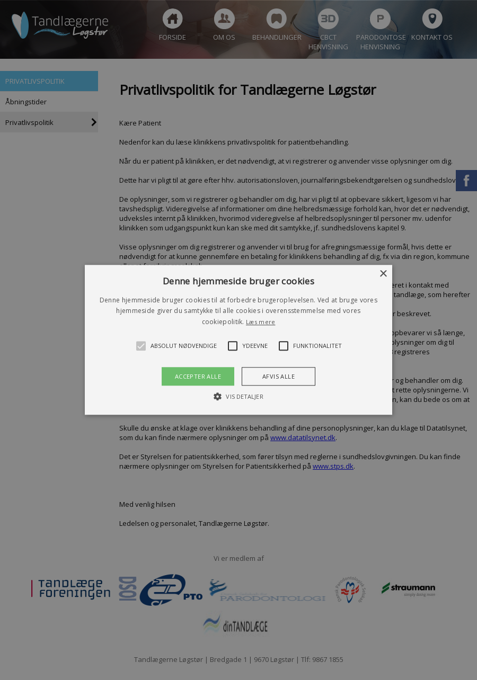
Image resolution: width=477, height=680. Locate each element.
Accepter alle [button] (198, 377)
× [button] (383, 274)
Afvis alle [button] (278, 377)
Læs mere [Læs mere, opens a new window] (260, 322)
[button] (238, 340)
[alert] (238, 340)
